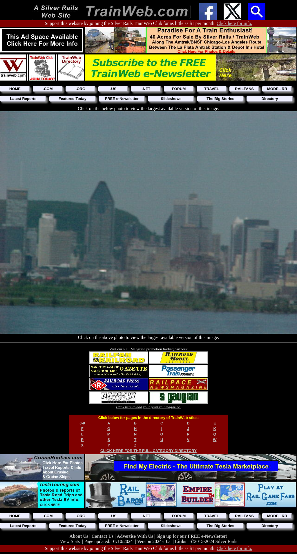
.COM (48, 89)
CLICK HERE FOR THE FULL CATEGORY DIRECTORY (148, 451)
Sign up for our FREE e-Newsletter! (191, 536)
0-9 (82, 423)
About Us (79, 536)
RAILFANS (244, 89)
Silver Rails (226, 541)
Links (180, 541)
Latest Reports (23, 98)
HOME (15, 89)
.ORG (80, 89)
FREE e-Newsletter (122, 98)
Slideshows (171, 98)
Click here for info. (234, 23)
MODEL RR (277, 89)
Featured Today (72, 98)
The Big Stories (220, 98)
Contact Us (103, 536)
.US (113, 89)
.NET (146, 89)
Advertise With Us (135, 536)
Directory (269, 98)
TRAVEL (211, 89)
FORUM (179, 89)
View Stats (70, 541)
